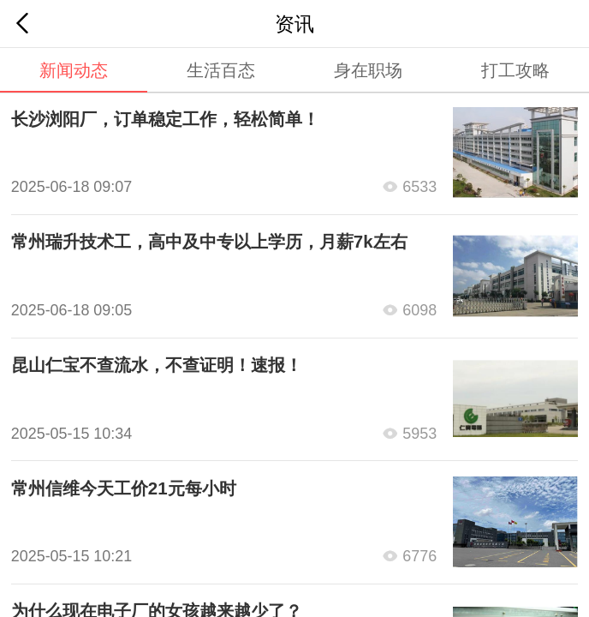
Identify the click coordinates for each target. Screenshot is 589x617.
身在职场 (368, 70)
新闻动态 (73, 70)
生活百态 (221, 70)
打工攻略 (515, 70)
